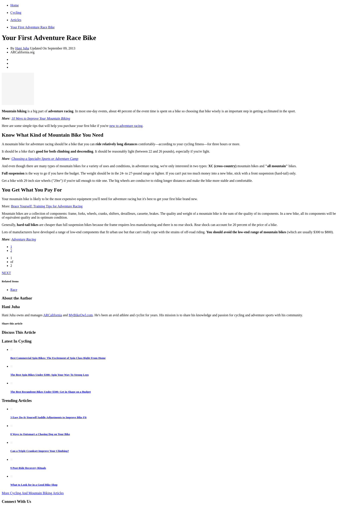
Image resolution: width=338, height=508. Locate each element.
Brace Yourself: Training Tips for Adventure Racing (47, 206)
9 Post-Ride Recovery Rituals (28, 467)
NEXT (6, 273)
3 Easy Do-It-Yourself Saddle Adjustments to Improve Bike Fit (48, 417)
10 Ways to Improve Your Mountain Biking (40, 118)
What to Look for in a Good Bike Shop (34, 484)
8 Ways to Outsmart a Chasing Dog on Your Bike (40, 434)
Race (13, 290)
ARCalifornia (52, 315)
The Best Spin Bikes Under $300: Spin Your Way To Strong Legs (49, 374)
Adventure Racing (23, 239)
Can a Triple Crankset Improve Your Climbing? (39, 450)
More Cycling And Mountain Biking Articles (33, 493)
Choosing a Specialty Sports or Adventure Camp (44, 159)
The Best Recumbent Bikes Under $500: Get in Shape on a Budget (50, 391)
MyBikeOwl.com (81, 315)
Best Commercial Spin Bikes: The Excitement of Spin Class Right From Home (58, 358)
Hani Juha (22, 48)
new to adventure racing (125, 126)
